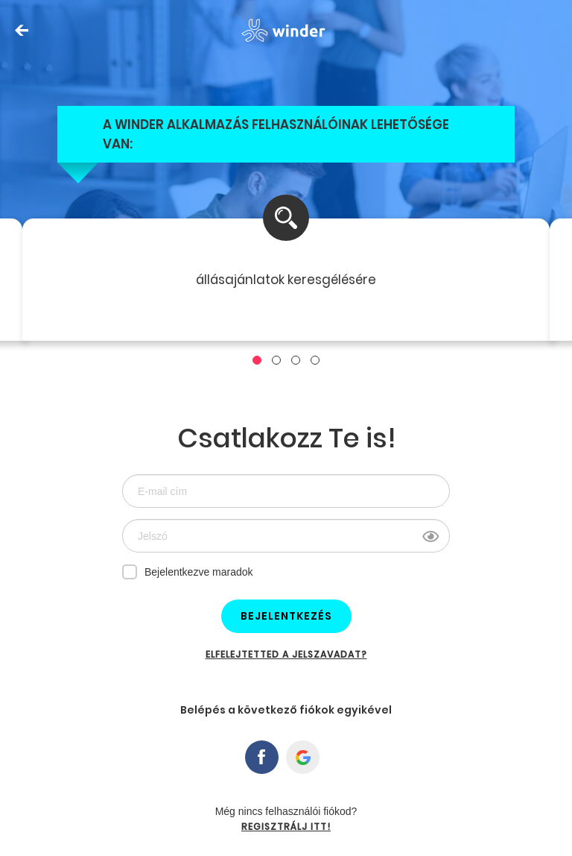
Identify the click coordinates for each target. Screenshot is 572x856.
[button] (257, 360)
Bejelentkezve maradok (187, 571)
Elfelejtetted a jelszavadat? (286, 654)
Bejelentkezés (286, 615)
